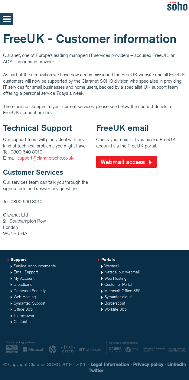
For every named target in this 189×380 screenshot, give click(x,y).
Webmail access (123, 162)
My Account (24, 278)
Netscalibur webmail (122, 272)
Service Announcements (35, 266)
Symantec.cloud (118, 296)
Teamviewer (24, 315)
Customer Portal (118, 284)
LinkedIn (176, 364)
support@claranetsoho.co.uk (45, 158)
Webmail (111, 266)
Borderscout (114, 303)
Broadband (23, 284)
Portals (108, 259)
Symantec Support (29, 303)
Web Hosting (25, 296)
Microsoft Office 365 (122, 290)
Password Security (30, 290)
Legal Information (109, 364)
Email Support (26, 272)
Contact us (23, 321)
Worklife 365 (115, 309)
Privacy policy (148, 364)
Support (18, 259)
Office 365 (23, 309)
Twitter (96, 370)
